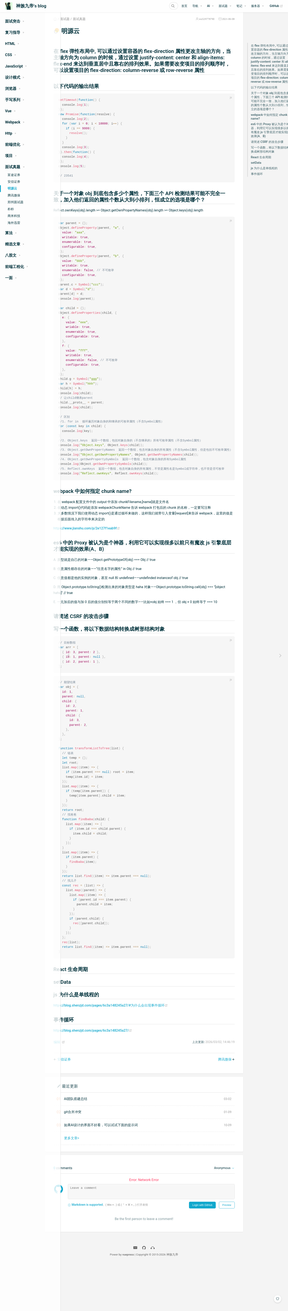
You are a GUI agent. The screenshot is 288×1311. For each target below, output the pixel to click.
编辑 (75, 1093)
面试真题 (97, 24)
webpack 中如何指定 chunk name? (261, 122)
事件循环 (249, 179)
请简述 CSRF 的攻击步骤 (259, 147)
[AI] (210, 6)
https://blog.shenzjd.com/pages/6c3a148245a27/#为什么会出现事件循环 (129, 1056)
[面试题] (225, 6)
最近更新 (88, 1137)
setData (248, 168)
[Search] (156, 5)
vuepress (159, 1305)
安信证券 (14, 182)
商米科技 (14, 216)
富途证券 (14, 175)
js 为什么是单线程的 (256, 173)
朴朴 (11, 209)
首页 (184, 6)
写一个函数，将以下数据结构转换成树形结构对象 (263, 154)
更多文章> (90, 1189)
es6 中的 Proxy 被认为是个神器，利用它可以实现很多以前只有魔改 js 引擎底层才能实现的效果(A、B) (263, 135)
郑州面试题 (15, 202)
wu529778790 (199, 24)
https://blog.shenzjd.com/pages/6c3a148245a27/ (111, 1081)
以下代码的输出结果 (256, 92)
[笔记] (241, 6)
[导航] (197, 6)
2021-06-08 (220, 24)
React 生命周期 (253, 162)
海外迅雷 (14, 223)
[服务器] (257, 6)
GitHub (276, 6)
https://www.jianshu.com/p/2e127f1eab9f (105, 563)
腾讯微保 (14, 195)
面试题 (83, 24)
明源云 (12, 188)
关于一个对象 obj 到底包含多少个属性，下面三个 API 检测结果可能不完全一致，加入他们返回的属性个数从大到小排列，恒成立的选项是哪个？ (264, 106)
